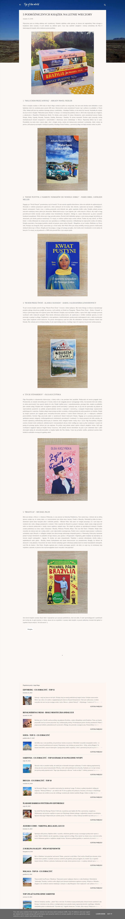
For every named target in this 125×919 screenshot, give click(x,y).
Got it (109, 914)
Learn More (100, 914)
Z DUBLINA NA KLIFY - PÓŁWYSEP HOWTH (41, 849)
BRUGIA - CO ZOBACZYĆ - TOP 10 (37, 781)
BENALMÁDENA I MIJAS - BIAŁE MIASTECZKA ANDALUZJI (48, 713)
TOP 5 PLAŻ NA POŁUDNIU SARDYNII (39, 894)
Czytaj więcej (96, 706)
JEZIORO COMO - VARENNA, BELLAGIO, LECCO (43, 826)
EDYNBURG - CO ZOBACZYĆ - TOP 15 (39, 690)
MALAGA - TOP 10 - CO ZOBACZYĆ (37, 871)
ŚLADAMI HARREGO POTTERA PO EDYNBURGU (43, 803)
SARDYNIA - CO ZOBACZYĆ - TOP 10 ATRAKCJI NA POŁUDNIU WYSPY (53, 758)
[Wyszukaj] (105, 5)
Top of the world (31, 4)
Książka (30, 629)
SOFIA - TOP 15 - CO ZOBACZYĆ (36, 735)
